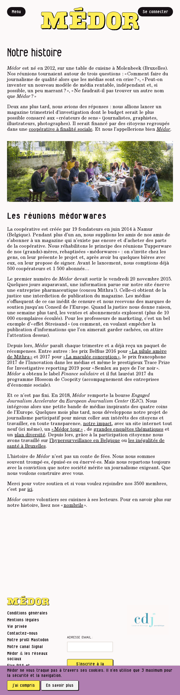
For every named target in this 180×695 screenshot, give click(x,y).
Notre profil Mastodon (28, 640)
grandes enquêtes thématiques (128, 428)
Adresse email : (80, 637)
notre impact (97, 423)
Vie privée (17, 626)
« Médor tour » (67, 428)
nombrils (73, 504)
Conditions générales (27, 613)
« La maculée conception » (91, 356)
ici (29, 488)
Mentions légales (23, 620)
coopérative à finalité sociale (60, 128)
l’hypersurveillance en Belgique (84, 440)
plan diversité (29, 434)
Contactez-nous (22, 633)
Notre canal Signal (25, 647)
